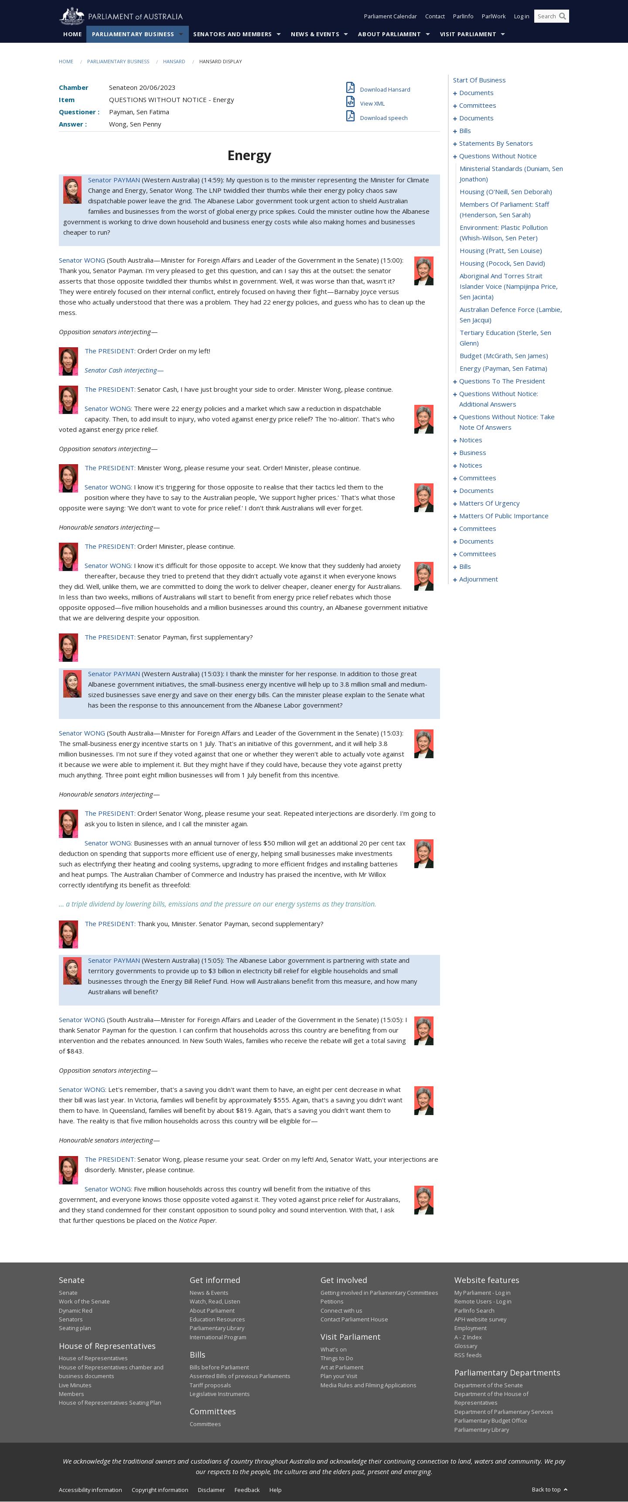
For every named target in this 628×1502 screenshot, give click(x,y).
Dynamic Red (75, 1310)
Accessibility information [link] (90, 1490)
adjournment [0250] (478, 579)
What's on (334, 1350)
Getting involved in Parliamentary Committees (379, 1293)
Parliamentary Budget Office (490, 1421)
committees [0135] (477, 528)
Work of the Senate (84, 1302)
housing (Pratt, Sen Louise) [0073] (501, 250)
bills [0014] (465, 131)
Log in (521, 17)
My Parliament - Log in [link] (482, 1293)
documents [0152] (476, 541)
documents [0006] (476, 118)
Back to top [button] (550, 1490)
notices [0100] (470, 465)
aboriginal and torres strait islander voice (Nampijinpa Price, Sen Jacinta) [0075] (509, 286)
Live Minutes (75, 1385)
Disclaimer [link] (211, 1490)
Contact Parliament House (354, 1320)
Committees (205, 1424)
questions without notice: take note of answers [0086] (507, 422)
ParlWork (494, 17)
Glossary (465, 1346)
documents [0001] (476, 93)
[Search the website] (551, 16)
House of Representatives (93, 1358)
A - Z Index (468, 1337)
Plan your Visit (339, 1376)
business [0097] (472, 452)
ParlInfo (463, 17)
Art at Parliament (342, 1367)
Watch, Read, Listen (215, 1302)
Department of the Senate (488, 1385)
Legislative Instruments (220, 1394)
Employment (470, 1328)
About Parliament (389, 34)
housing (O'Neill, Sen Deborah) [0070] (506, 192)
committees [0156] (477, 554)
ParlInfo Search (474, 1310)
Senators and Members (232, 34)
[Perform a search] (562, 16)
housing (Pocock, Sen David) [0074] (502, 263)
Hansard (174, 61)
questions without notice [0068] (498, 156)
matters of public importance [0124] (504, 516)
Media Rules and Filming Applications (368, 1385)
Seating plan (75, 1328)
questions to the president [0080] (502, 381)
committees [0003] (477, 105)
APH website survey (480, 1320)
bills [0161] (465, 566)
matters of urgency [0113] (489, 503)
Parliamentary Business (133, 34)
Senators (71, 1320)
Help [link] (276, 1490)
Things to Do (337, 1358)
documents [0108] (476, 490)
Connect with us (341, 1310)
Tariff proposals (210, 1385)
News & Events (315, 34)
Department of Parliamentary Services (503, 1412)
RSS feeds (468, 1355)
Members (71, 1394)
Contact (435, 17)
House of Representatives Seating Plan (110, 1403)
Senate (68, 1293)
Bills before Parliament (219, 1367)
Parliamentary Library (217, 1328)
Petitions (332, 1302)
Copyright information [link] (160, 1490)
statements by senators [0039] (496, 143)
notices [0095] (470, 440)
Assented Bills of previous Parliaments (240, 1376)
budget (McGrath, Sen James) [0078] (504, 356)
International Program (218, 1337)
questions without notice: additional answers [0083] (498, 399)
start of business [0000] (479, 80)
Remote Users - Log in (483, 1302)
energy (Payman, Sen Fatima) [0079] (503, 368)
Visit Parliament (468, 34)
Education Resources (217, 1320)
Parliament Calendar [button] (390, 17)
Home (72, 34)
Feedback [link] (247, 1490)
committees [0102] (477, 478)
